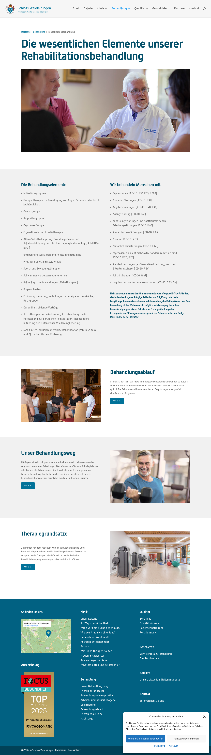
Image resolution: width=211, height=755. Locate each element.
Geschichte (159, 8)
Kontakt (194, 8)
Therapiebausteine (91, 714)
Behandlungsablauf (91, 709)
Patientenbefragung (152, 628)
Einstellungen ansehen (186, 738)
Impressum (173, 746)
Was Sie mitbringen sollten (96, 651)
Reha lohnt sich (149, 632)
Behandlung (119, 8)
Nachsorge (86, 719)
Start (76, 8)
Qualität (139, 8)
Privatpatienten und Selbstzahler (100, 665)
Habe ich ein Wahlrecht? (94, 637)
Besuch (84, 646)
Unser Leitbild (88, 619)
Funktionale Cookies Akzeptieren (145, 738)
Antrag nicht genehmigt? (95, 642)
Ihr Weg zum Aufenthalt (94, 623)
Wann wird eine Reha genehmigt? (100, 628)
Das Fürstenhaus (150, 658)
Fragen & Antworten (92, 656)
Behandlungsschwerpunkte (96, 695)
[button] (204, 716)
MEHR (117, 401)
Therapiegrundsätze (92, 691)
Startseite (25, 32)
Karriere (179, 8)
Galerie (88, 8)
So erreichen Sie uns (152, 701)
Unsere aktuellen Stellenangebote (160, 680)
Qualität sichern (149, 623)
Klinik (100, 8)
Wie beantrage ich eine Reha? (97, 632)
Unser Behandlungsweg (94, 686)
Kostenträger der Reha (93, 660)
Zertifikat (145, 619)
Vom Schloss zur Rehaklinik (156, 654)
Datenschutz (159, 746)
